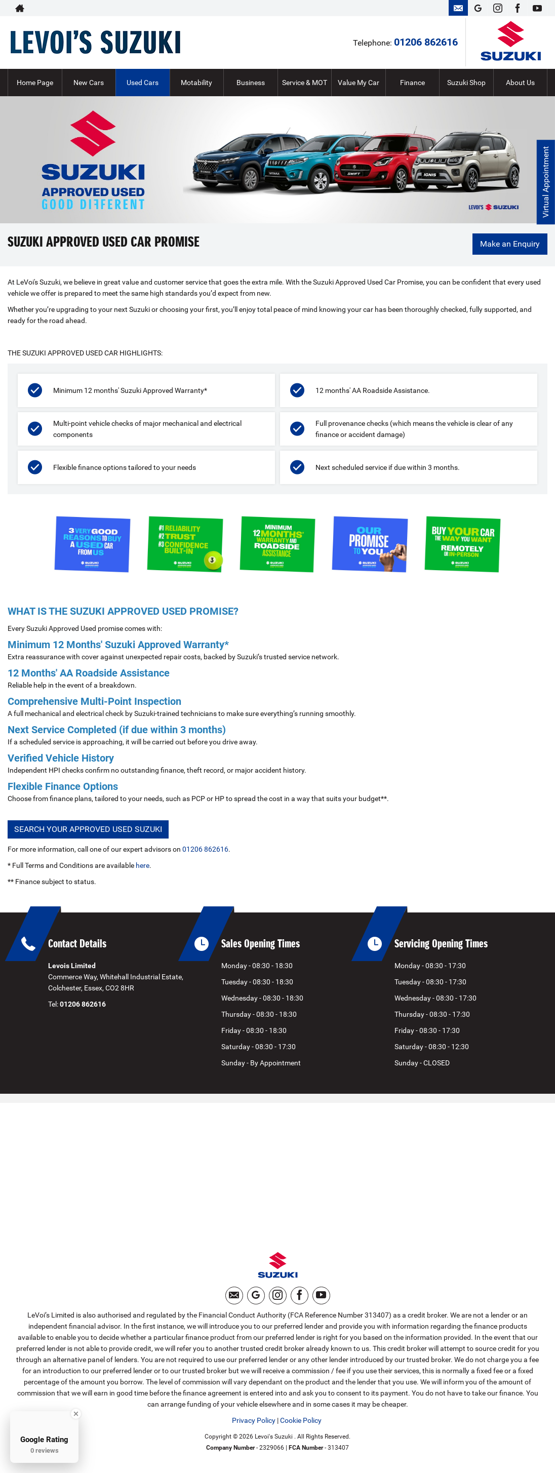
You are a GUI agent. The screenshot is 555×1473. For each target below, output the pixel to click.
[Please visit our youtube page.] (537, 8)
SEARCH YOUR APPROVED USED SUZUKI (88, 829)
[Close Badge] (76, 1414)
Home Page (35, 82)
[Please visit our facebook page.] (517, 8)
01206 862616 (426, 42)
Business (250, 82)
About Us (520, 82)
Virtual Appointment (545, 182)
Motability (196, 82)
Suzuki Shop (466, 82)
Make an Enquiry (509, 244)
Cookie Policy (301, 1422)
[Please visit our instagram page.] (497, 8)
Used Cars (142, 82)
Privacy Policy (253, 1422)
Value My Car (358, 82)
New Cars (88, 82)
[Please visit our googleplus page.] (478, 8)
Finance (412, 82)
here (142, 865)
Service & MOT (304, 82)
